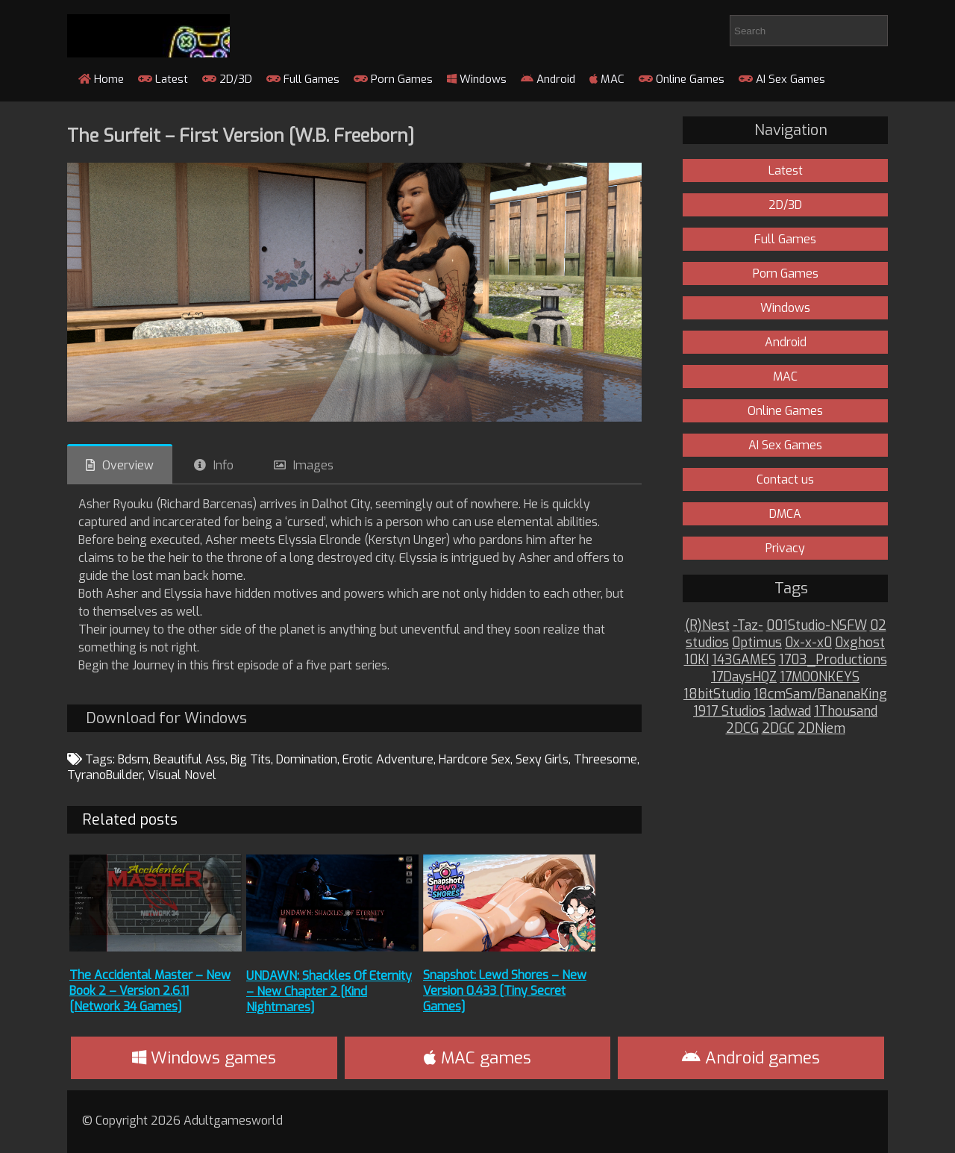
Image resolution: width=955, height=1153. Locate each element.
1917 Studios (729, 711)
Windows (477, 79)
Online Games (681, 79)
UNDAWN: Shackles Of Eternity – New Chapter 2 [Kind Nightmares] (329, 991)
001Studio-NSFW (816, 625)
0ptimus (757, 643)
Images (313, 465)
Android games (751, 1058)
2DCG (742, 728)
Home (101, 79)
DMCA (785, 514)
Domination (306, 759)
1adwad (789, 711)
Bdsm (133, 759)
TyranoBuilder (105, 775)
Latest (163, 79)
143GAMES (744, 660)
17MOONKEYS (820, 677)
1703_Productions (833, 660)
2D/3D (227, 79)
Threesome (605, 759)
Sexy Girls (542, 759)
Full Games (302, 79)
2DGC (778, 728)
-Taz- (748, 625)
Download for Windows (166, 718)
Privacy (785, 548)
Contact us (785, 479)
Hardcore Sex (474, 759)
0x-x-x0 (808, 643)
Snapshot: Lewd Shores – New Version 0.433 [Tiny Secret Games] (504, 990)
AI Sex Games (782, 79)
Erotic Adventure (387, 759)
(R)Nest (707, 625)
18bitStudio (717, 694)
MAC (606, 79)
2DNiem (821, 728)
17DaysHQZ (744, 677)
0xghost (860, 643)
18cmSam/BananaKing (820, 694)
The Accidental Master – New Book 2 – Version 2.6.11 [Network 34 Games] (150, 990)
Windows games (204, 1058)
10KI (696, 660)
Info (223, 465)
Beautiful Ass (189, 759)
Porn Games (393, 79)
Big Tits (251, 759)
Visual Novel (182, 775)
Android (548, 79)
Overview (128, 465)
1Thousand (845, 711)
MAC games (477, 1058)
